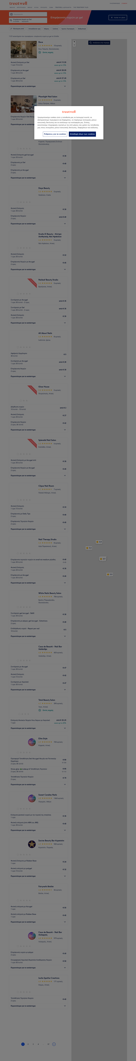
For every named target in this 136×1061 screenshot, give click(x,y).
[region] (68, 122)
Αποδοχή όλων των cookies (82, 134)
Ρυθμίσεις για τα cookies (55, 134)
